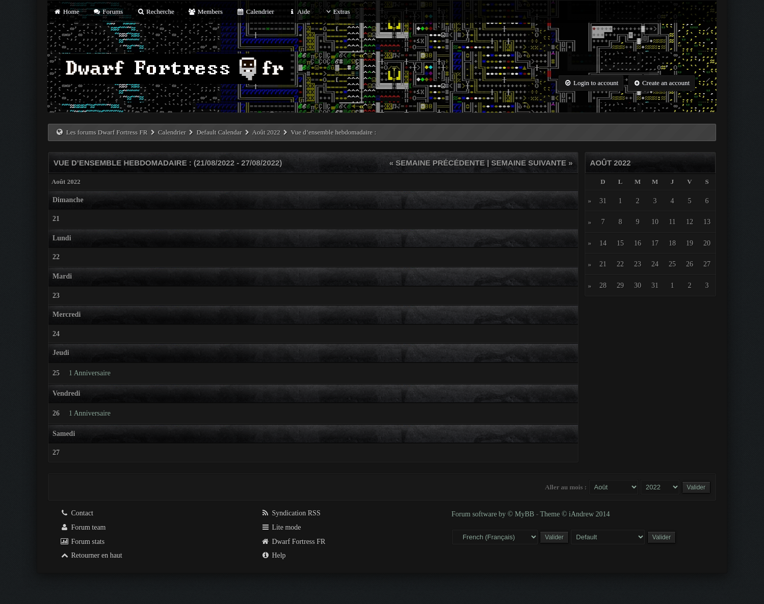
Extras (337, 11)
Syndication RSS (291, 513)
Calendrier (255, 11)
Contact (76, 513)
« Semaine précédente (437, 162)
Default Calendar (219, 132)
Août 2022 (266, 132)
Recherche (155, 11)
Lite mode (281, 527)
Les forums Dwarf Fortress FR (107, 132)
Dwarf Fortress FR (293, 541)
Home (66, 11)
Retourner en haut (91, 555)
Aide (299, 11)
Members (205, 11)
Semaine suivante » (532, 162)
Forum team (83, 527)
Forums (108, 11)
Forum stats (82, 541)
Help (273, 555)
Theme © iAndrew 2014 (575, 514)
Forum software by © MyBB (494, 514)
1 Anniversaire (90, 373)
